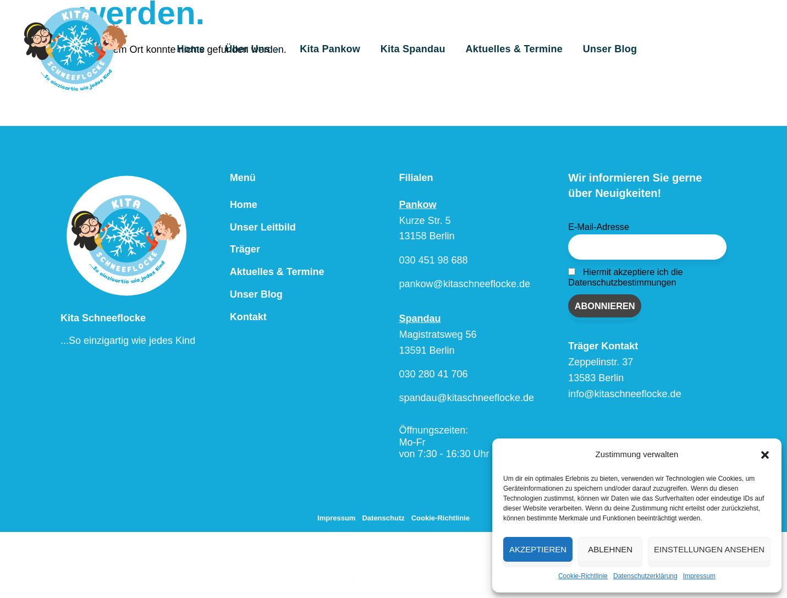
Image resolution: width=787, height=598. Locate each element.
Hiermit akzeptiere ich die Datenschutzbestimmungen (625, 277)
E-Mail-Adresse (598, 227)
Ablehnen (610, 549)
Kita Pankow (341, 48)
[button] (765, 454)
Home (209, 48)
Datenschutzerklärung (645, 576)
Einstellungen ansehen (709, 549)
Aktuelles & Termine (517, 48)
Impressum (699, 576)
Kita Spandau (420, 48)
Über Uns (267, 51)
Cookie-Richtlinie (583, 576)
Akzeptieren (537, 549)
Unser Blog (610, 48)
